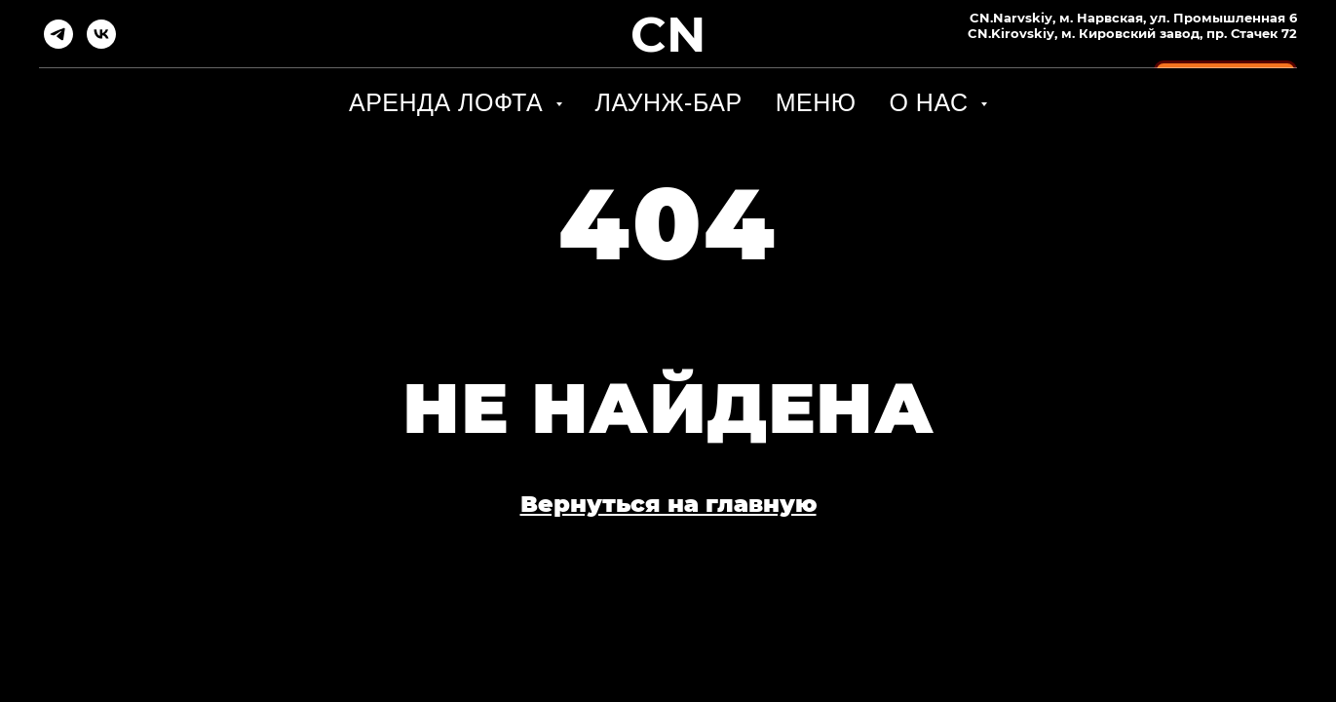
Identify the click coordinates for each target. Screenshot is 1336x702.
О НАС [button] (932, 102)
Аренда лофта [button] (450, 102)
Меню (816, 102)
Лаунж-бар (669, 102)
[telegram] (58, 34)
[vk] (101, 34)
